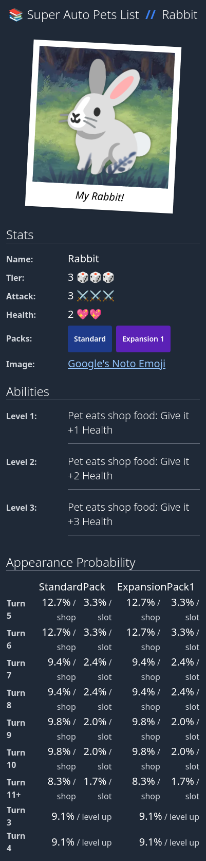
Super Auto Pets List (83, 14)
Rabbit (180, 14)
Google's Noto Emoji (116, 363)
